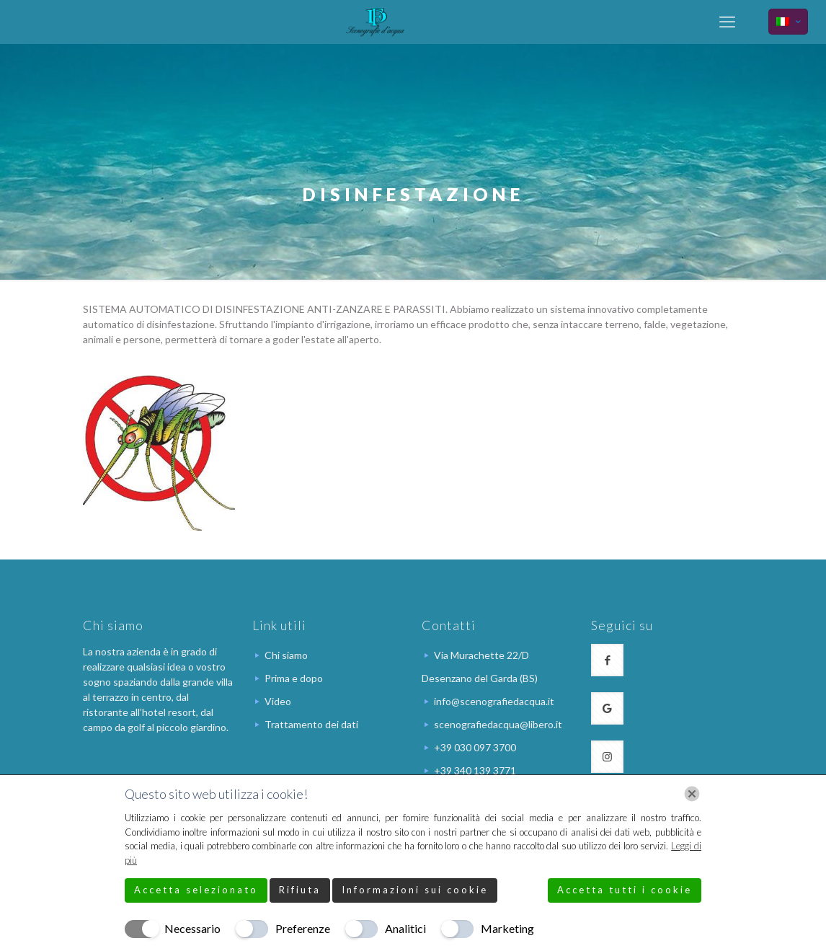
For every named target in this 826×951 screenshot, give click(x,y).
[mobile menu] (727, 21)
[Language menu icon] (788, 22)
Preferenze (302, 928)
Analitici (405, 928)
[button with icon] (607, 660)
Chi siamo (286, 655)
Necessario (192, 928)
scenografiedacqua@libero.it (498, 724)
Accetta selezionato (196, 889)
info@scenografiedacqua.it (494, 701)
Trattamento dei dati (311, 724)
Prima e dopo (294, 678)
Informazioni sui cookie (415, 889)
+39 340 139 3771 (475, 770)
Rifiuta (300, 889)
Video (278, 701)
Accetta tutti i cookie (624, 889)
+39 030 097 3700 (475, 747)
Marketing (507, 928)
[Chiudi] (692, 793)
